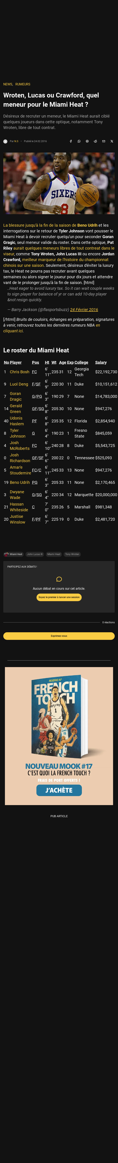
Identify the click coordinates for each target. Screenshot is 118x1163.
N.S (16, 141)
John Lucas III (34, 554)
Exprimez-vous (59, 636)
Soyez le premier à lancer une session (59, 597)
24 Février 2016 (84, 309)
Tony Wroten (72, 554)
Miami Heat (53, 554)
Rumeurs (22, 84)
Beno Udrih (20, 482)
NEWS (7, 84)
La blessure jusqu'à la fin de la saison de (50, 225)
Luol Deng (19, 384)
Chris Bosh (19, 371)
